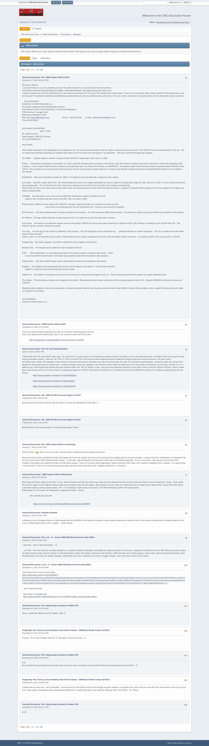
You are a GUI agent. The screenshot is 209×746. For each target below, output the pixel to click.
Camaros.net (41, 594)
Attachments (45, 58)
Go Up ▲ (188, 743)
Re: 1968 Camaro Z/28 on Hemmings (58, 444)
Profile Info (25, 40)
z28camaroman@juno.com (103, 117)
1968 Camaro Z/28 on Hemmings (57, 474)
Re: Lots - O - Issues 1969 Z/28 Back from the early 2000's (68, 537)
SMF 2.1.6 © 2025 (23, 743)
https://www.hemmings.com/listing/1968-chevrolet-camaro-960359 (61, 504)
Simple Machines (37, 743)
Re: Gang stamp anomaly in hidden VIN (60, 605)
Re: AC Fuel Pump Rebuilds (55, 349)
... (35, 70)
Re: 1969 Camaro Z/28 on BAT (56, 77)
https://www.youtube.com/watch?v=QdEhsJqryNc (54, 381)
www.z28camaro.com (40, 117)
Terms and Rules (178, 743)
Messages (25, 58)
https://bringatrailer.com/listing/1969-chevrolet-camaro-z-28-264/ (56, 340)
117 (37, 70)
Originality (27, 630)
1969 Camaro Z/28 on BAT (54, 324)
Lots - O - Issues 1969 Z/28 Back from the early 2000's (66, 564)
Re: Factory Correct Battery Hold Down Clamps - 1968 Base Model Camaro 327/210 (72, 630)
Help (169, 743)
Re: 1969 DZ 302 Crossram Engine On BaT (61, 395)
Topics (34, 58)
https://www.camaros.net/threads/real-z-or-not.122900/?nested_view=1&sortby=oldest (60, 597)
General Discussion (31, 77)
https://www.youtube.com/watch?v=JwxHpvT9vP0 (54, 386)
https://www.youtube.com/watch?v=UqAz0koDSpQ (54, 375)
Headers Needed (49, 513)
